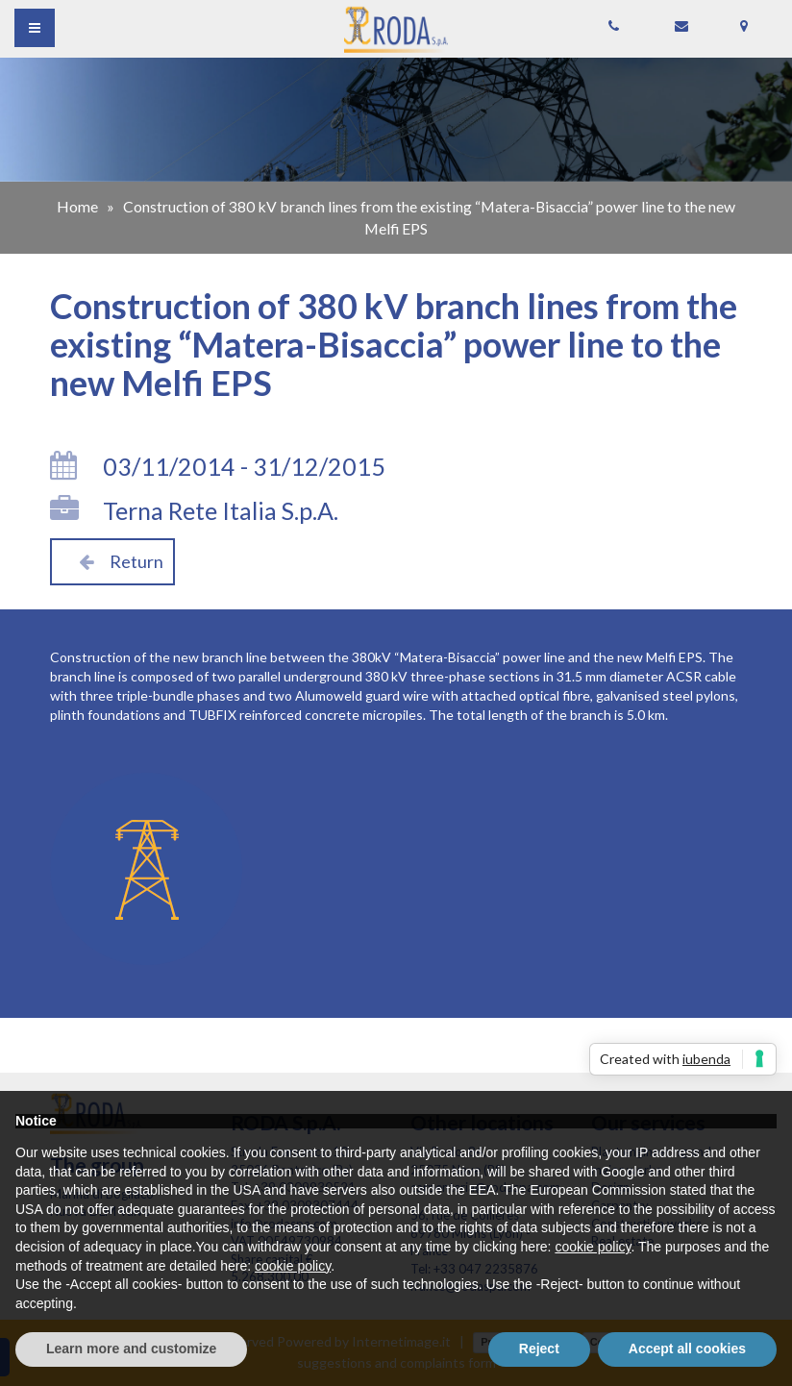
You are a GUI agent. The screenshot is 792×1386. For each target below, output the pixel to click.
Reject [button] (539, 1348)
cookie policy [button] (593, 1246)
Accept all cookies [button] (687, 1348)
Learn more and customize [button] (131, 1348)
